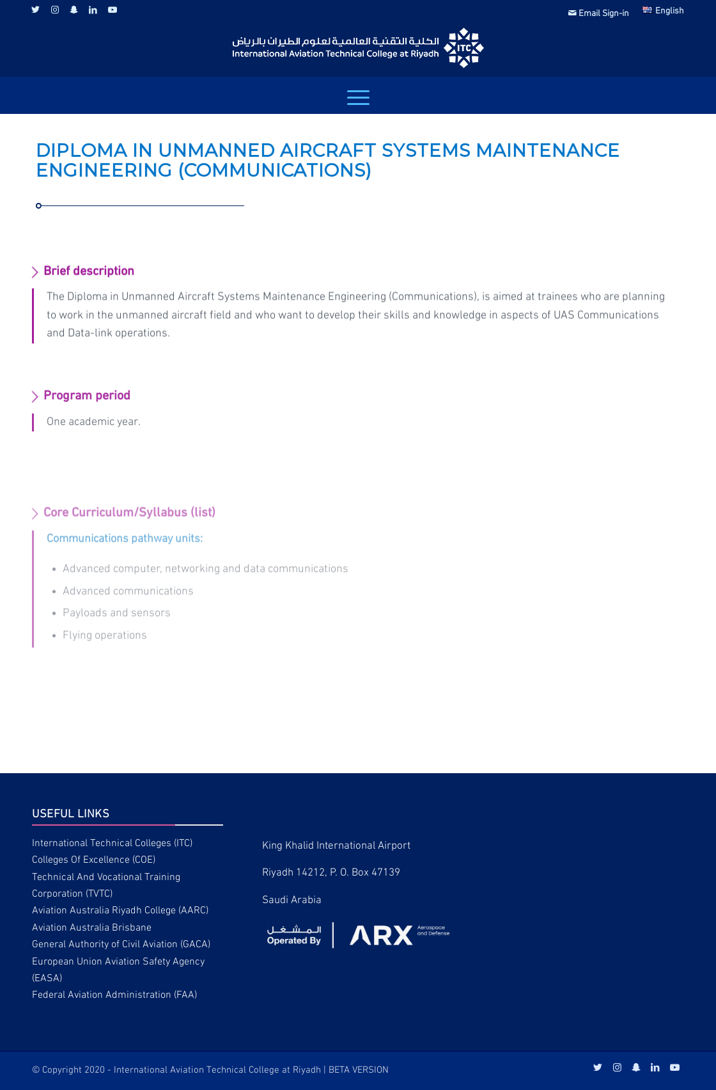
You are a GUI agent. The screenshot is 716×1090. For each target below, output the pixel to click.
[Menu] (358, 98)
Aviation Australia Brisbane (92, 928)
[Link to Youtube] (112, 9)
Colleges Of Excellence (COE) (93, 860)
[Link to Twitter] (35, 9)
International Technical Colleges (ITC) (112, 843)
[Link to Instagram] (54, 9)
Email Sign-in (598, 14)
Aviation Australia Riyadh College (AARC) (120, 911)
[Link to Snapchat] (74, 9)
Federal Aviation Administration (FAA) (114, 995)
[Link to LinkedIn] (93, 9)
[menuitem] (599, 13)
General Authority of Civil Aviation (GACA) (121, 945)
